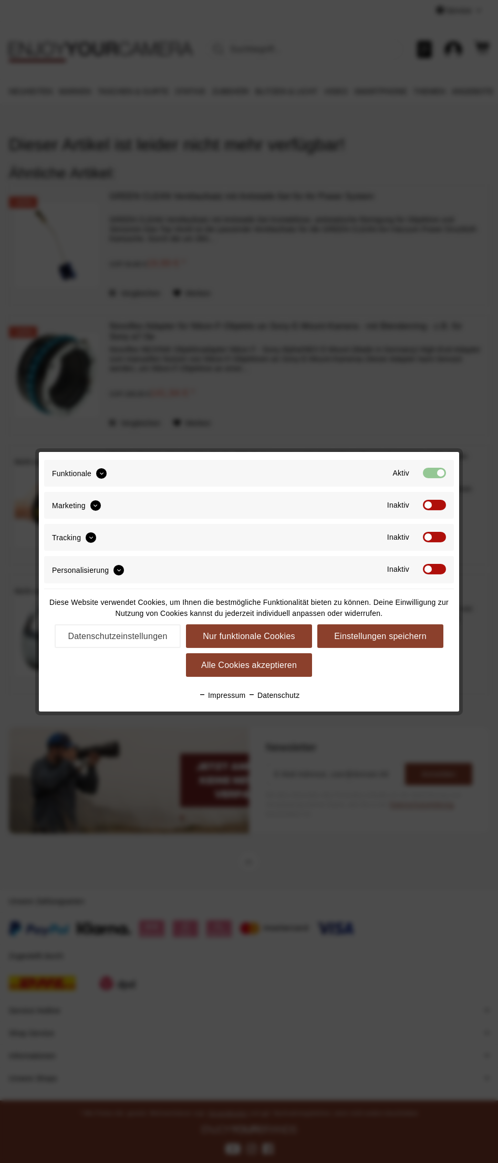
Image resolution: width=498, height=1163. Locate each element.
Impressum (222, 695)
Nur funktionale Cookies (249, 636)
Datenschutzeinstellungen (117, 636)
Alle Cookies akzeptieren (249, 665)
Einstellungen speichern (380, 636)
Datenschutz (274, 695)
